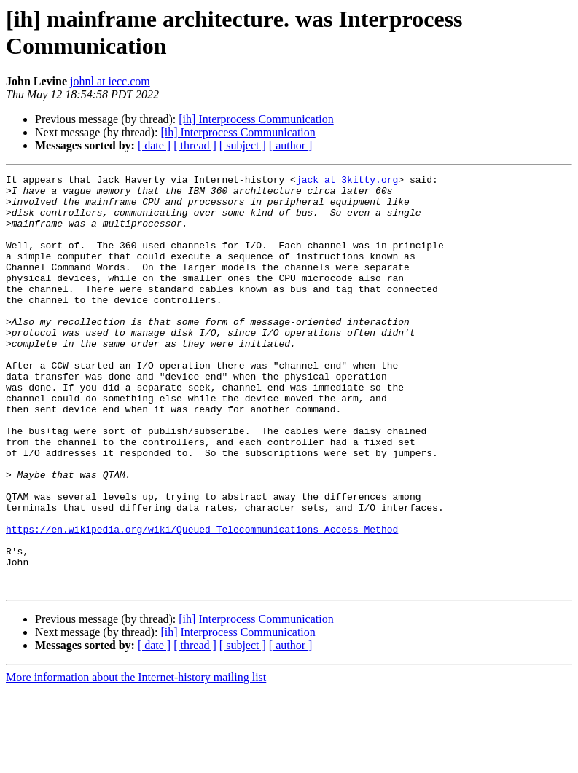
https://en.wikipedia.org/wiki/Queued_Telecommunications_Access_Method (202, 601)
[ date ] (154, 145)
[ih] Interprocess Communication (256, 119)
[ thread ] (194, 145)
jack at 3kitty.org (347, 181)
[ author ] (291, 145)
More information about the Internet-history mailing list (136, 760)
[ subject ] (242, 145)
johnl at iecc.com (110, 81)
